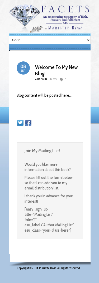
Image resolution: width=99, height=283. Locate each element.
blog (53, 79)
